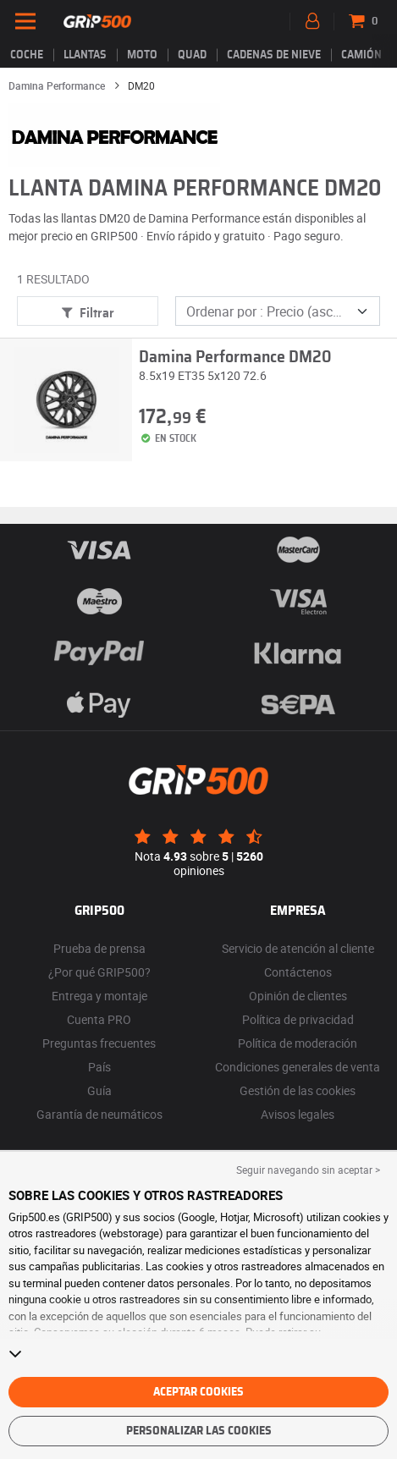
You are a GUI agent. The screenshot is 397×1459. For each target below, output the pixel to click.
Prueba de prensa (99, 948)
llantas (85, 55)
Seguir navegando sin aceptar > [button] (308, 1169)
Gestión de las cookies (298, 1090)
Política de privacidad (298, 1019)
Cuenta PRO (99, 1019)
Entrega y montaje (99, 996)
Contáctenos (298, 972)
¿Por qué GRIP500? (99, 972)
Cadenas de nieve (274, 55)
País (99, 1067)
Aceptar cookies (198, 1392)
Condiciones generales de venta (297, 1067)
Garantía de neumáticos (99, 1114)
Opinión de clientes (298, 996)
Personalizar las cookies (199, 1431)
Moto (142, 55)
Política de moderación (297, 1043)
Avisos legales (297, 1114)
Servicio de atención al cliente (298, 948)
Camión (361, 55)
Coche (26, 55)
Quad (192, 55)
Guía (99, 1090)
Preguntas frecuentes (99, 1043)
